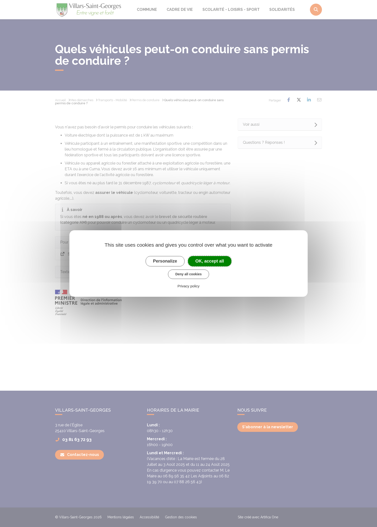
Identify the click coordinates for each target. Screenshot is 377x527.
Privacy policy (188, 286)
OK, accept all (209, 261)
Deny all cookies (188, 274)
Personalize (165, 261)
